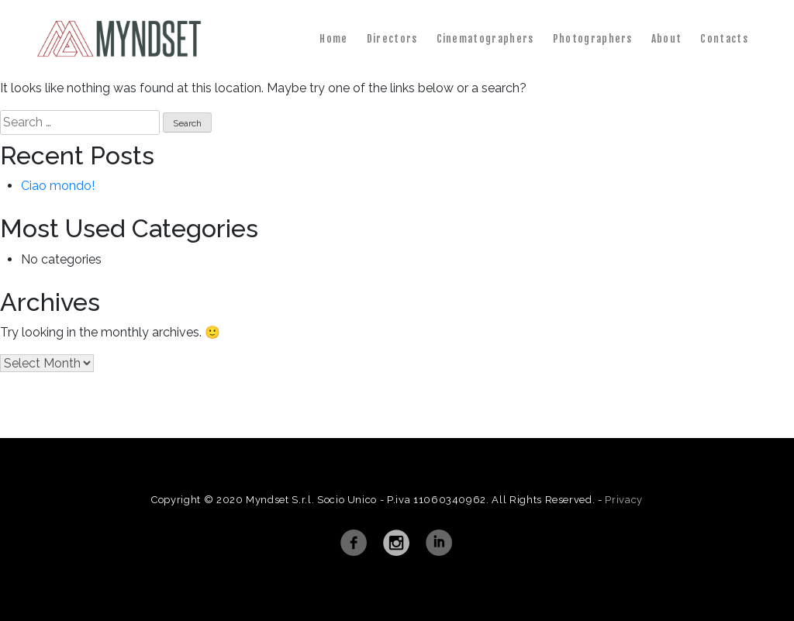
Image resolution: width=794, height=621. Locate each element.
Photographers (593, 39)
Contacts (724, 39)
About (666, 39)
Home (333, 39)
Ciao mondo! (58, 185)
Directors (392, 39)
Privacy (624, 499)
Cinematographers (485, 39)
